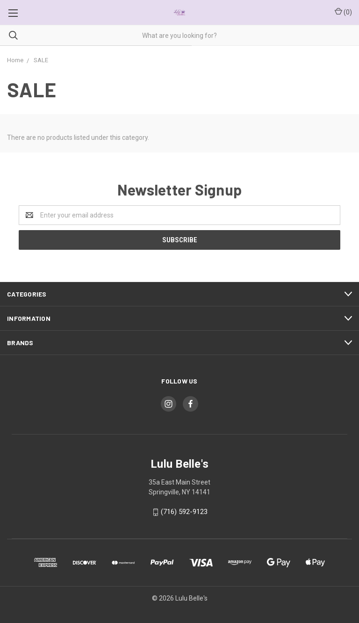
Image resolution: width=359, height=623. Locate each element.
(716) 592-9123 (184, 511)
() (343, 11)
